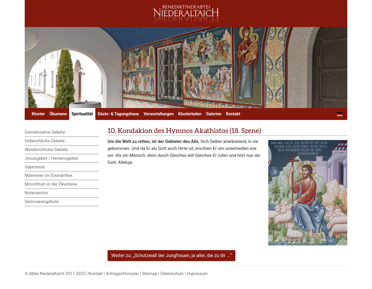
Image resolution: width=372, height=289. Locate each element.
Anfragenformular (122, 273)
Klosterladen (190, 114)
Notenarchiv (36, 192)
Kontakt (233, 114)
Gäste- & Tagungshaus (118, 114)
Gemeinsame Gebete (45, 132)
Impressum (197, 273)
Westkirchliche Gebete (46, 149)
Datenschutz (172, 273)
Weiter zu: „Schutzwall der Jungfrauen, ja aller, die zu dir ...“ (171, 255)
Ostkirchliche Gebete (45, 140)
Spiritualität (82, 114)
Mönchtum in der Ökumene (51, 184)
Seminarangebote (42, 201)
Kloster (38, 114)
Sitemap (149, 273)
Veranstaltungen (159, 114)
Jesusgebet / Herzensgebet (51, 158)
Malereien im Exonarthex (49, 175)
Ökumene (58, 114)
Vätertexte (35, 167)
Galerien (213, 114)
